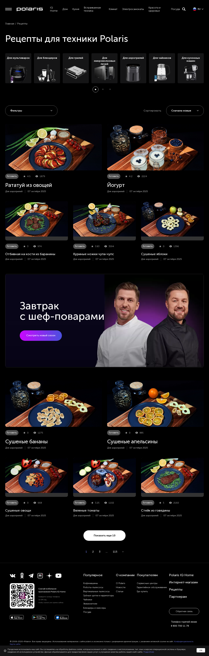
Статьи (119, 591)
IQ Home (54, 9)
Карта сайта (15, 644)
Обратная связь (184, 611)
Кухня (75, 9)
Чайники (87, 599)
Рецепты (176, 589)
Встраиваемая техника (92, 9)
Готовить (12, 176)
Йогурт (116, 185)
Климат (113, 9)
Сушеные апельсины (132, 441)
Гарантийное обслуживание (152, 587)
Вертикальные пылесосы (96, 591)
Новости (120, 587)
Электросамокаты (133, 9)
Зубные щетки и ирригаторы (98, 595)
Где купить (142, 591)
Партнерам (178, 597)
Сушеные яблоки (154, 254)
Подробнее (148, 652)
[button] (95, 89)
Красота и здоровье (154, 9)
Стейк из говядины (155, 510)
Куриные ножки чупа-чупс (93, 254)
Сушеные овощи (18, 510)
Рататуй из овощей (28, 185)
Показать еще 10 (104, 535)
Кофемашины (90, 583)
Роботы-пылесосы (93, 587)
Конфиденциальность (183, 641)
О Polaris (120, 583)
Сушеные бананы (26, 441)
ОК (200, 650)
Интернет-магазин (183, 582)
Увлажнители (90, 603)
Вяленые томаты (86, 510)
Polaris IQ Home (181, 575)
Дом (65, 9)
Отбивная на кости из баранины (30, 254)
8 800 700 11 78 (180, 625)
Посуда (175, 9)
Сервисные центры (147, 583)
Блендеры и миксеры (94, 608)
